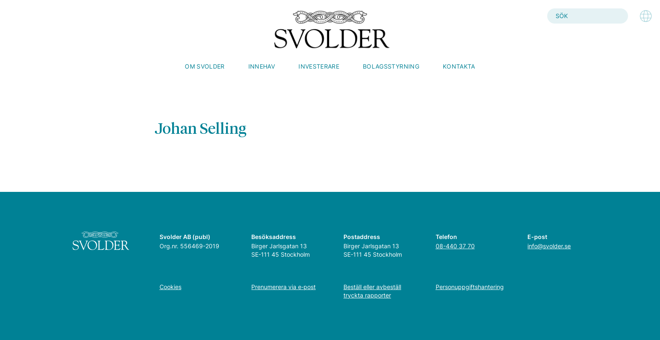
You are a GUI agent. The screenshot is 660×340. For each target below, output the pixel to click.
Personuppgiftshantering (470, 286)
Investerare (318, 66)
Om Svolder (205, 66)
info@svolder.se (549, 246)
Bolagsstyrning (391, 66)
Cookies (170, 286)
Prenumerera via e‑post (283, 286)
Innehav (261, 66)
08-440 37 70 (455, 246)
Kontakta (459, 66)
